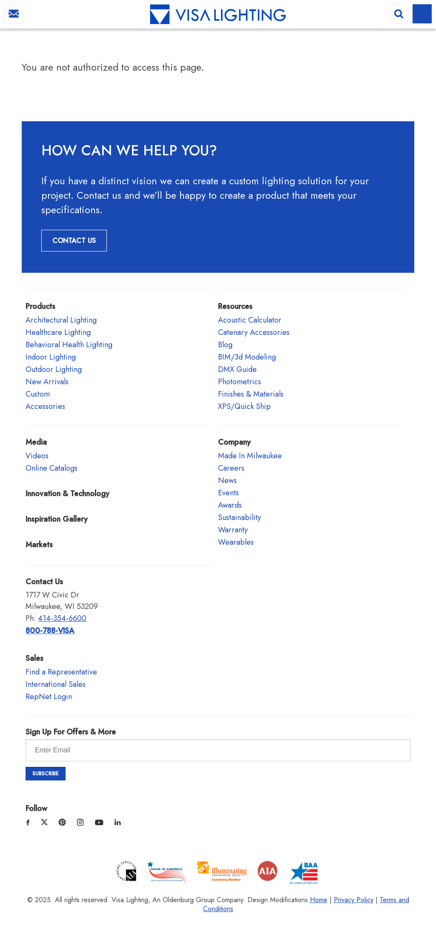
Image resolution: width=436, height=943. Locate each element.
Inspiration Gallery (57, 519)
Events (228, 492)
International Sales (56, 684)
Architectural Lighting (61, 320)
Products (40, 306)
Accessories (45, 406)
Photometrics (239, 381)
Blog (225, 344)
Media (36, 442)
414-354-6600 (62, 618)
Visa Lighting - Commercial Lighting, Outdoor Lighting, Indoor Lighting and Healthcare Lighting (218, 15)
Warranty (233, 529)
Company (234, 442)
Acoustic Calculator (249, 320)
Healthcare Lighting (58, 332)
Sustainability (239, 517)
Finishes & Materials (251, 394)
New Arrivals (47, 381)
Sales (34, 658)
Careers (231, 468)
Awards (230, 505)
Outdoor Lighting (54, 369)
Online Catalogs (51, 468)
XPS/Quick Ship (244, 406)
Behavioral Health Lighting (69, 344)
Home (318, 900)
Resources (235, 306)
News (227, 480)
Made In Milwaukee (250, 455)
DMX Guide (237, 369)
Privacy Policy (353, 900)
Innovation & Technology (67, 493)
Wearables (236, 542)
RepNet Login (49, 696)
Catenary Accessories (254, 332)
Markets (39, 544)
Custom (38, 394)
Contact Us (74, 241)
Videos (37, 455)
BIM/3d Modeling (247, 357)
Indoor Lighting (51, 357)
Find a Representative (61, 671)
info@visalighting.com (13, 13)
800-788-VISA (50, 630)
